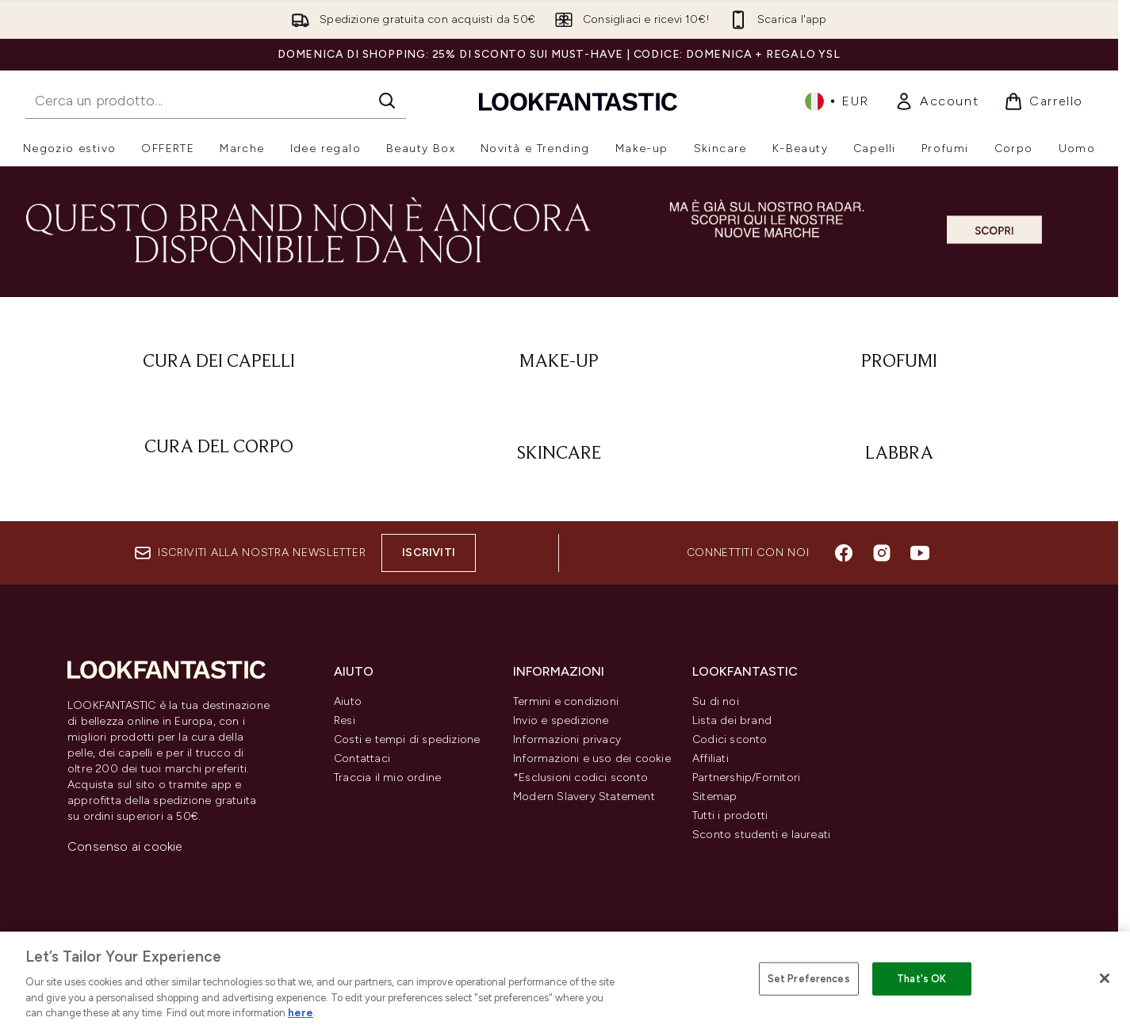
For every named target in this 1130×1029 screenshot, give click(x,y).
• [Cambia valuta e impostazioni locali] (837, 101)
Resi (344, 720)
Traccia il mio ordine (387, 777)
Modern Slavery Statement (584, 796)
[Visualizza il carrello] (1043, 101)
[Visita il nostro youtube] (920, 553)
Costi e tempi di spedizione (407, 739)
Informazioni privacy (567, 739)
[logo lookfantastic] (578, 101)
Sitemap (714, 796)
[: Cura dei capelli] (218, 362)
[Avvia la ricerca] (386, 100)
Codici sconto (730, 739)
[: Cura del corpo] (218, 454)
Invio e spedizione (561, 720)
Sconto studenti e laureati (761, 834)
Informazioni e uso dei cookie (592, 758)
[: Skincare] (559, 454)
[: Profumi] (900, 362)
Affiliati (710, 758)
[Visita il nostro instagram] (882, 553)
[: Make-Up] (559, 362)
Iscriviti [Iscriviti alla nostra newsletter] (428, 552)
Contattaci (362, 758)
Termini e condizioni (566, 701)
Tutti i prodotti (730, 815)
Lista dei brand (732, 720)
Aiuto (348, 701)
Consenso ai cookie (125, 846)
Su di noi (715, 701)
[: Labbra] (900, 454)
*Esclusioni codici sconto (580, 777)
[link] (936, 101)
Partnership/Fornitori (746, 777)
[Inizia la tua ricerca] (215, 100)
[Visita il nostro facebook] (844, 553)
